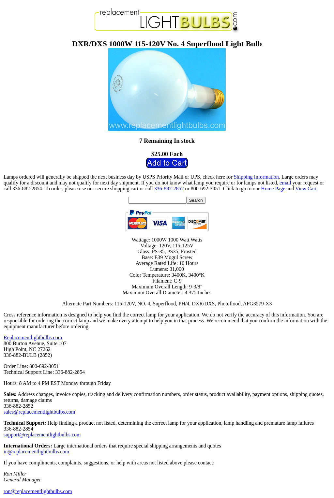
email (285, 182)
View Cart (305, 188)
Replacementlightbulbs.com (33, 337)
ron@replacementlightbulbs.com (38, 491)
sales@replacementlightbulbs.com (39, 412)
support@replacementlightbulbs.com (42, 434)
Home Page (273, 188)
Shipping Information (256, 177)
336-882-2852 (169, 188)
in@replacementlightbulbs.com (36, 451)
